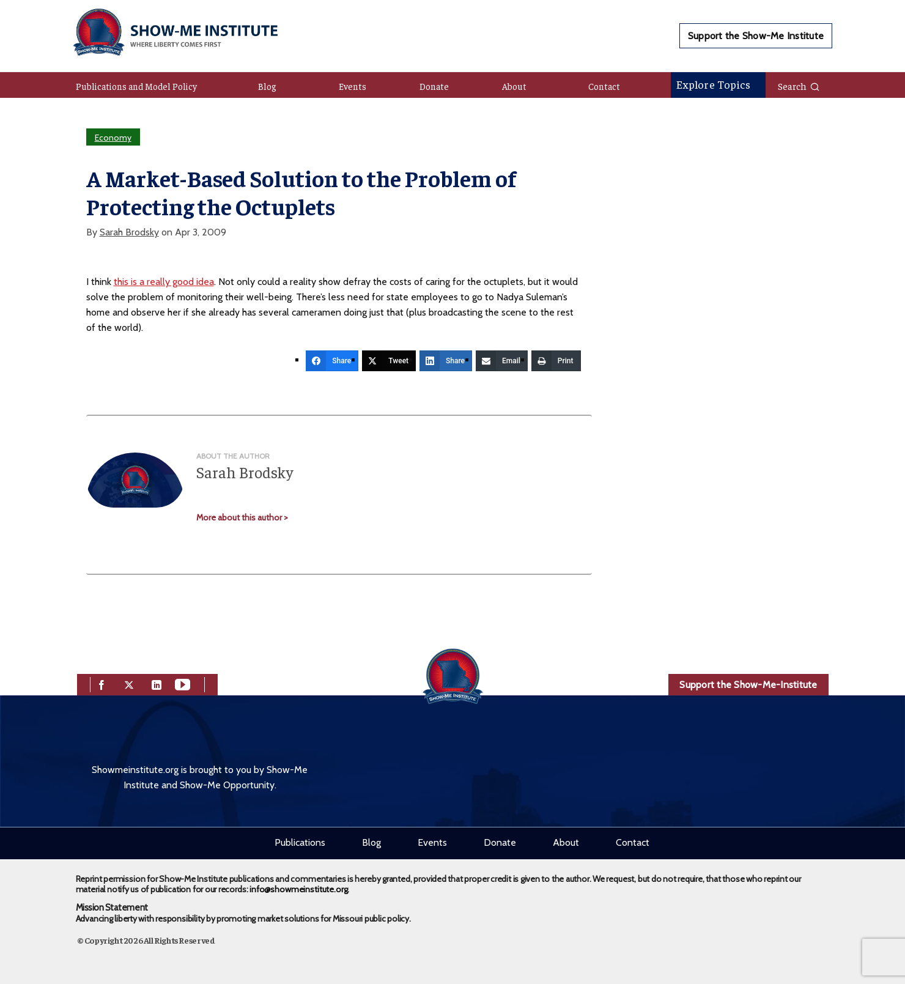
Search (799, 86)
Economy (113, 137)
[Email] (502, 360)
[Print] (556, 360)
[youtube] (182, 683)
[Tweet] (389, 360)
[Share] (332, 360)
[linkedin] (156, 683)
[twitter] (129, 683)
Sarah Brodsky (129, 232)
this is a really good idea (164, 281)
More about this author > (242, 517)
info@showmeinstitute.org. (299, 889)
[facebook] (101, 683)
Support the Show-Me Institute (756, 36)
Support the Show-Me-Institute (748, 684)
